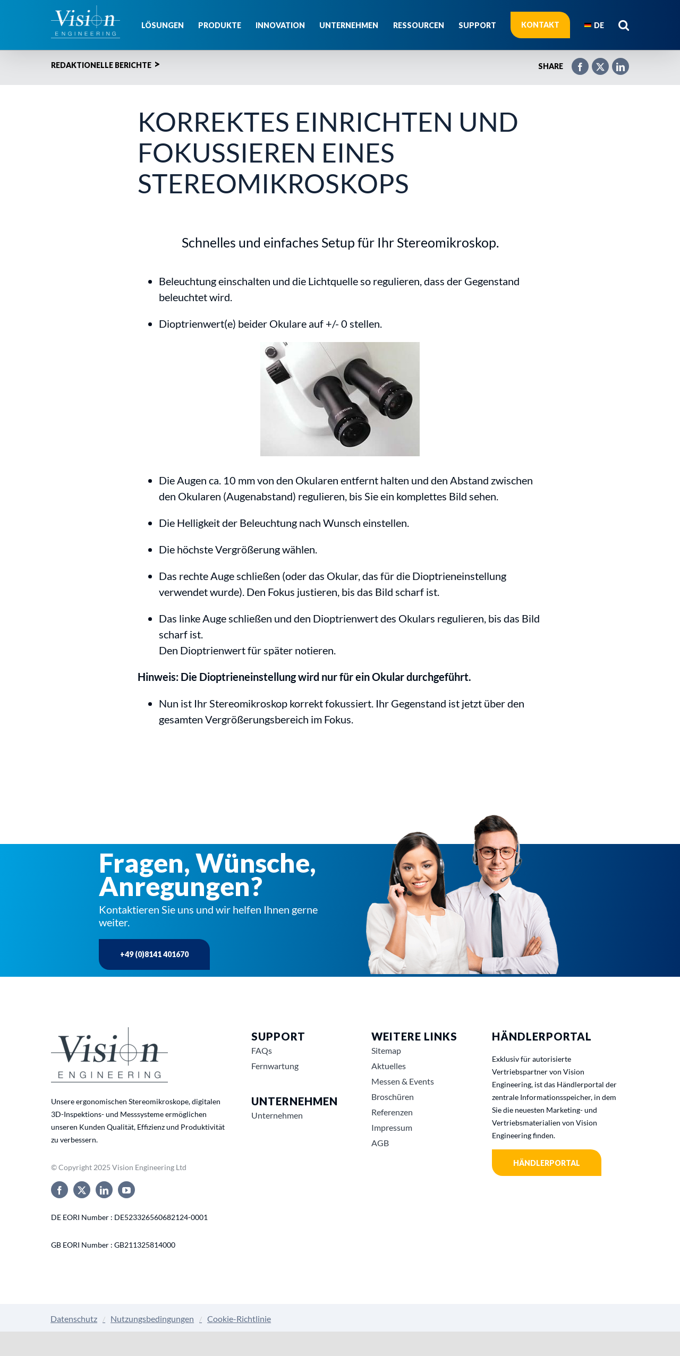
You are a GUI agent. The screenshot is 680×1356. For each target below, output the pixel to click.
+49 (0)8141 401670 (154, 954)
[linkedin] (104, 1189)
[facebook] (59, 1189)
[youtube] (126, 1189)
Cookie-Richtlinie (239, 1319)
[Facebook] (574, 62)
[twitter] (81, 1189)
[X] (595, 62)
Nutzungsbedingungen (152, 1319)
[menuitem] (594, 25)
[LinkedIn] (615, 62)
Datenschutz (73, 1319)
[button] (623, 25)
